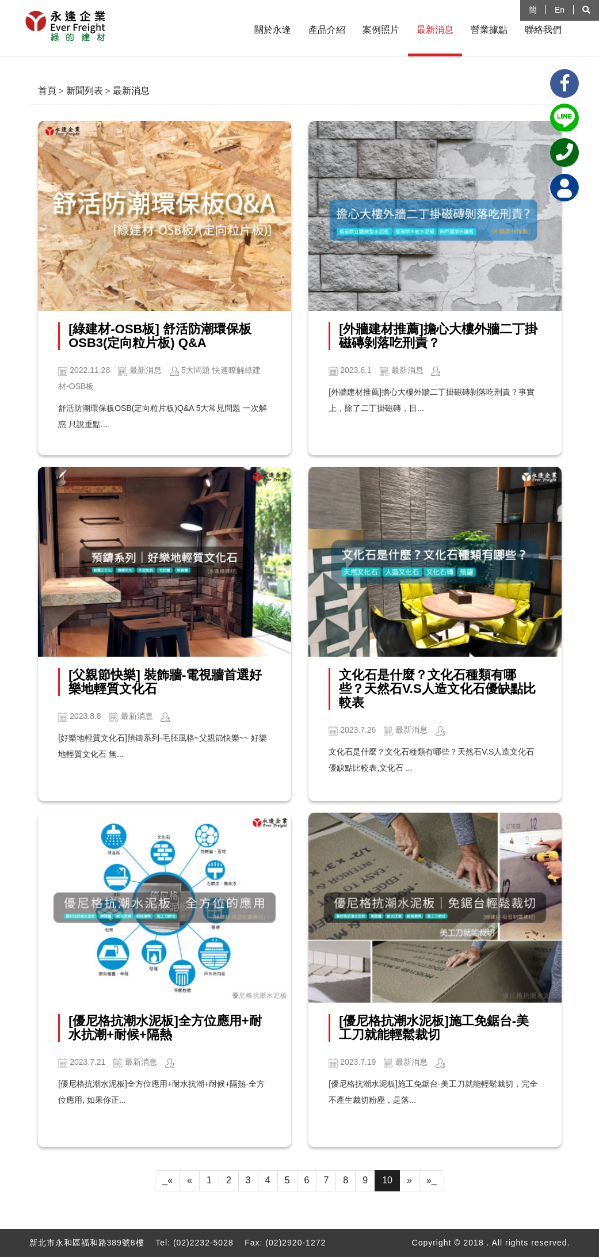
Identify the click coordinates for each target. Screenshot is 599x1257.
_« (167, 1180)
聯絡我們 (543, 30)
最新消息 (435, 30)
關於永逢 (272, 30)
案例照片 (381, 30)
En (559, 9)
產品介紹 (326, 30)
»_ (431, 1180)
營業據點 (489, 30)
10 (387, 1180)
